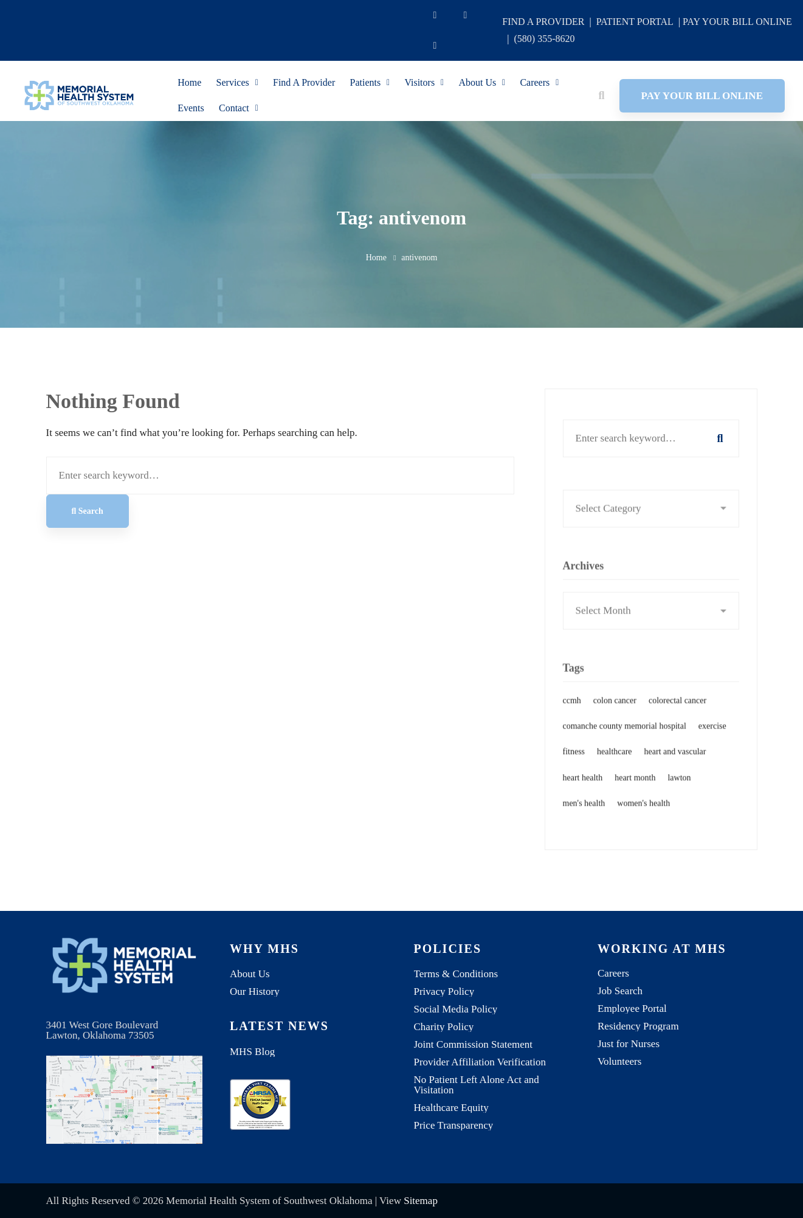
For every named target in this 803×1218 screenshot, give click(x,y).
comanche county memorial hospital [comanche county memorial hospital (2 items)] (624, 741)
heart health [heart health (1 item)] (583, 792)
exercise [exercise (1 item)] (712, 741)
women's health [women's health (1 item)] (643, 818)
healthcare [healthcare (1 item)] (614, 767)
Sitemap (421, 1200)
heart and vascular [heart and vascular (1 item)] (675, 767)
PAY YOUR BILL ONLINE (737, 21)
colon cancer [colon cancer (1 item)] (614, 716)
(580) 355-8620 (544, 38)
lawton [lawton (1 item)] (679, 792)
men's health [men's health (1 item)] (584, 818)
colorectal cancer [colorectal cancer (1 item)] (677, 716)
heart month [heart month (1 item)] (635, 792)
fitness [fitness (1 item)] (574, 767)
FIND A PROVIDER (543, 21)
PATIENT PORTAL (635, 21)
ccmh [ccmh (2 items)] (572, 716)
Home (376, 257)
